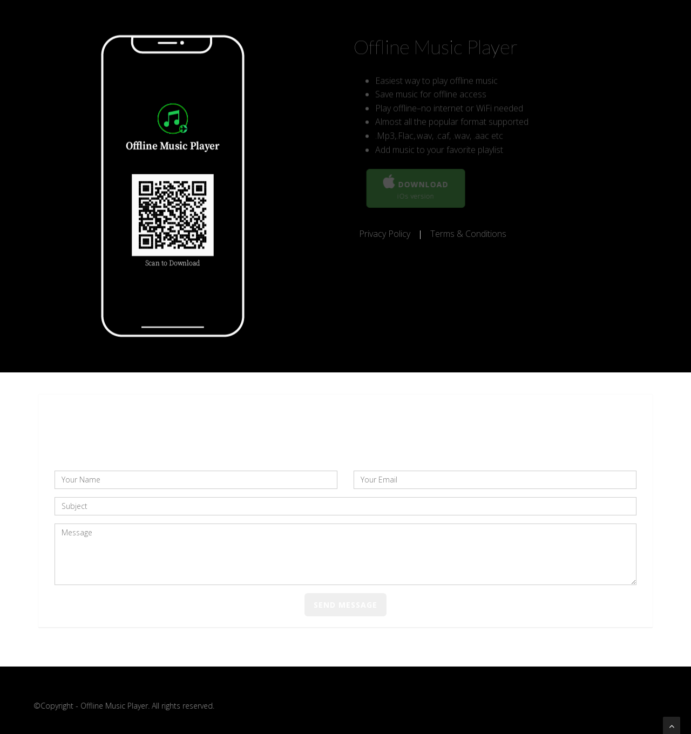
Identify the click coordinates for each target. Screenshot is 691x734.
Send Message (345, 605)
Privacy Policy (385, 234)
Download (417, 187)
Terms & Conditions (468, 234)
